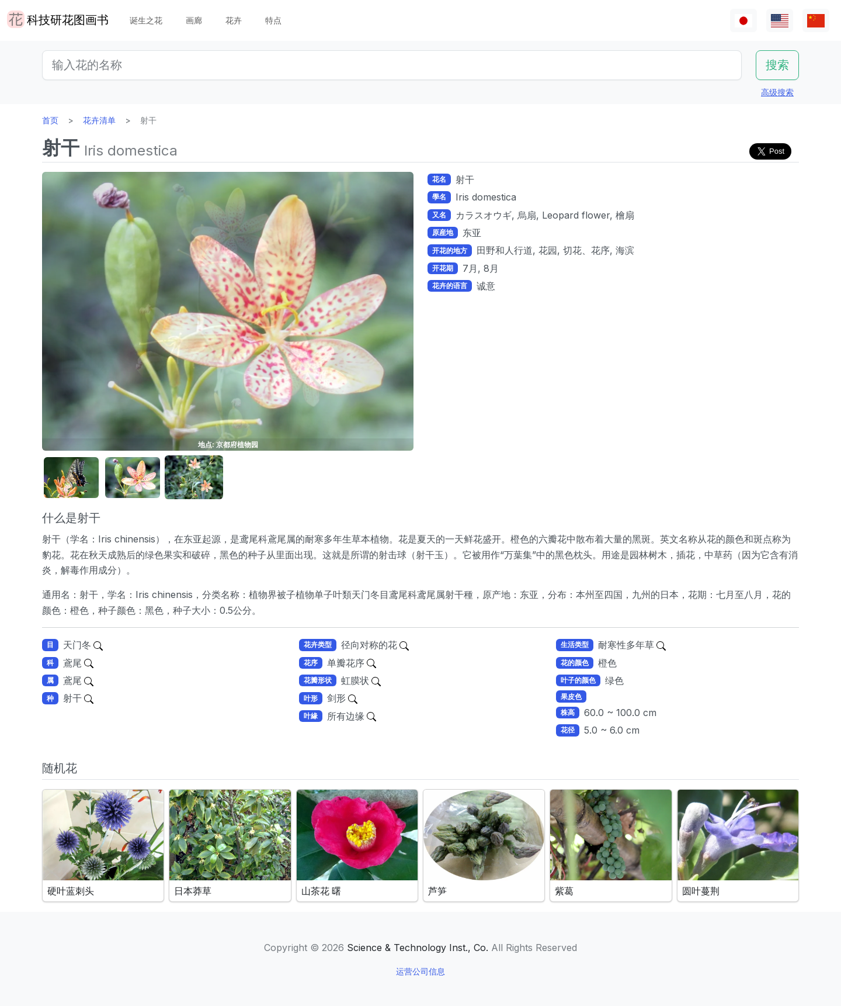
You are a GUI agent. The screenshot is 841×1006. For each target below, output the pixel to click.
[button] (71, 477)
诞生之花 (146, 20)
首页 (50, 120)
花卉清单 (99, 120)
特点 (273, 20)
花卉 (233, 20)
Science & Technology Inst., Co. (417, 947)
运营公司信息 (420, 971)
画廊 (194, 20)
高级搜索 (777, 92)
